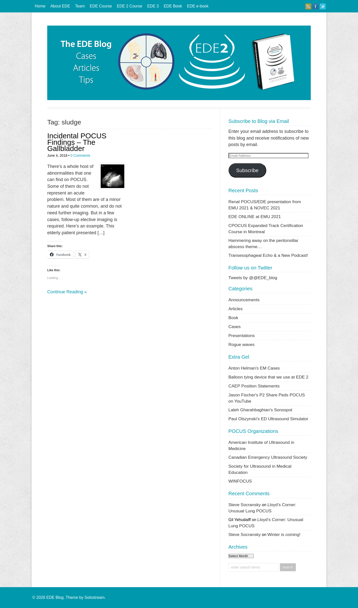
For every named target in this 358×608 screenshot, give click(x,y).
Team (80, 6)
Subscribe (247, 170)
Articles (235, 308)
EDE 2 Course (129, 6)
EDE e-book (197, 6)
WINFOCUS (240, 481)
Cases (234, 326)
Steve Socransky (244, 504)
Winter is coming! (283, 534)
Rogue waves (241, 344)
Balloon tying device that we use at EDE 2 (268, 377)
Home (40, 6)
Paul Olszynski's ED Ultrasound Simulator (268, 418)
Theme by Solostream (85, 597)
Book (233, 317)
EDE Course (101, 6)
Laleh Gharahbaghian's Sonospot (260, 409)
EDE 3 (153, 6)
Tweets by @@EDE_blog (252, 277)
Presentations (241, 335)
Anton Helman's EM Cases (254, 368)
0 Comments (80, 155)
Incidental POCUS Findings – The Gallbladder (76, 142)
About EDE (60, 6)
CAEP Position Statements (254, 385)
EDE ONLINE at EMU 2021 (254, 216)
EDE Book (173, 6)
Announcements (244, 299)
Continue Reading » (67, 291)
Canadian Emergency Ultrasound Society (267, 457)
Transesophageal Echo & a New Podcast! (268, 255)
